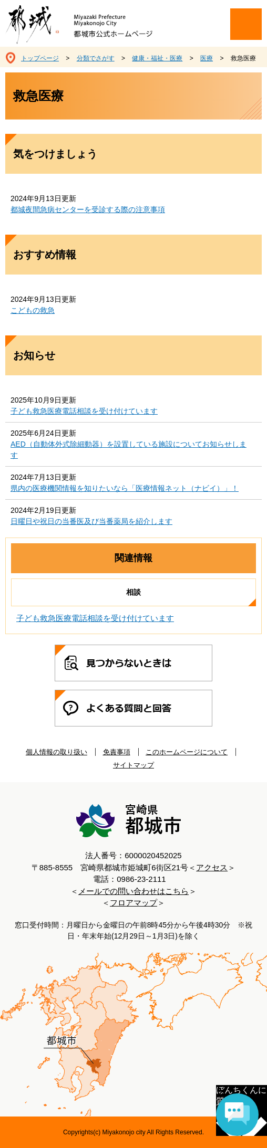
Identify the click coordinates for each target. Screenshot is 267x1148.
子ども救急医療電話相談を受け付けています (84, 411)
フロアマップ (133, 902)
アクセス (212, 867)
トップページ (40, 58)
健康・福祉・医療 (157, 58)
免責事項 (116, 752)
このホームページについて (187, 752)
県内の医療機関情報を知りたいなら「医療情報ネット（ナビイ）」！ (125, 488)
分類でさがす (96, 58)
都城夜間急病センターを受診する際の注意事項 (88, 209)
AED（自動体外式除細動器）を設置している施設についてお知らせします (129, 449)
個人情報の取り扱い (56, 752)
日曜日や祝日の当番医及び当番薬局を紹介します (91, 521)
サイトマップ (133, 765)
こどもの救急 (33, 310)
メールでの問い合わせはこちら (133, 891)
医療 (206, 58)
